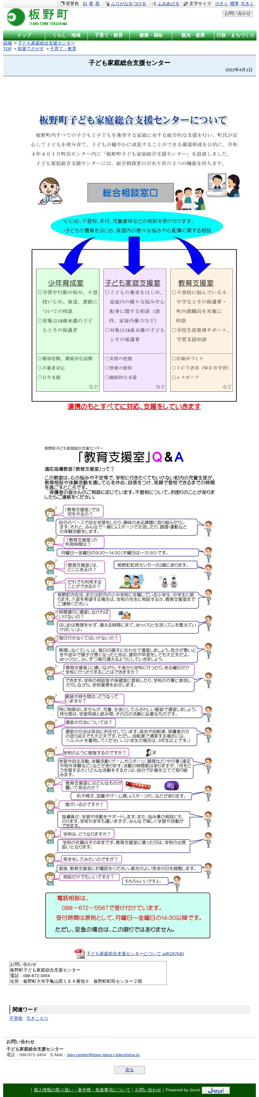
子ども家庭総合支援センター (46, 43)
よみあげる (168, 3)
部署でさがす (31, 48)
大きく (247, 3)
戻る (129, 1069)
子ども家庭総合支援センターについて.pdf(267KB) (135, 953)
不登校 (16, 1018)
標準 (234, 3)
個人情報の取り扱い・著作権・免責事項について (82, 1090)
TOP (7, 48)
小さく (221, 3)
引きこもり (37, 1018)
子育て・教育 (63, 48)
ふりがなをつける (128, 3)
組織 (7, 43)
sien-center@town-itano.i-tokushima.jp (103, 1054)
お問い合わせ (237, 13)
